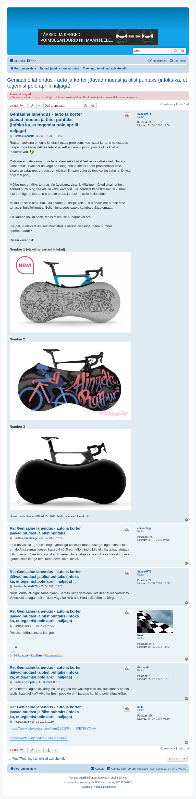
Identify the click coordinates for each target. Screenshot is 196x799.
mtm (140, 707)
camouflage (144, 528)
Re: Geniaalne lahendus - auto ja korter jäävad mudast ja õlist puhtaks (45, 530)
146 (150, 536)
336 (150, 715)
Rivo (140, 635)
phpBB (83, 777)
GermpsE (143, 667)
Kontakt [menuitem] (97, 768)
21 (149, 122)
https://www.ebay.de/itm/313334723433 (39, 738)
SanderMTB (144, 113)
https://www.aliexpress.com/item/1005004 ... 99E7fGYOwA (53, 728)
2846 (151, 643)
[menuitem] (31, 61)
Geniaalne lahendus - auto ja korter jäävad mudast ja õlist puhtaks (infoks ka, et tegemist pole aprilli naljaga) (97, 83)
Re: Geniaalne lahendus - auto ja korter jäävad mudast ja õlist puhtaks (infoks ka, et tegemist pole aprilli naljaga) (45, 576)
